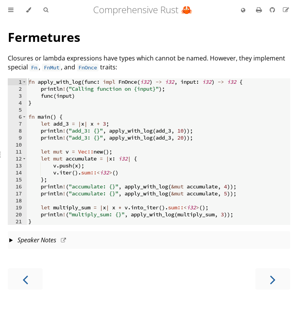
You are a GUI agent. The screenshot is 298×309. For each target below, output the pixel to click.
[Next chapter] (272, 279)
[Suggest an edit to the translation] (286, 9)
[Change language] (243, 10)
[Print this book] (260, 9)
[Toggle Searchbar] (45, 10)
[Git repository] (273, 9)
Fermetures (44, 37)
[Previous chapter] (25, 279)
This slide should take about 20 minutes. (149, 241)
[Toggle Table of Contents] (11, 10)
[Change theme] (28, 10)
